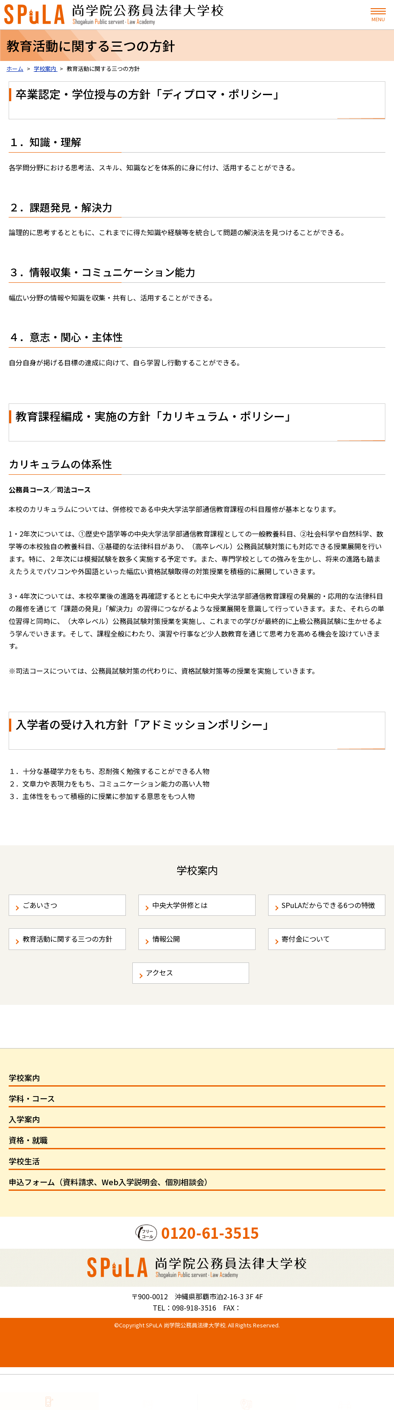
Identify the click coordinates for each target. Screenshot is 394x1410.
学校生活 (24, 1203)
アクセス (163, 1012)
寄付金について (311, 960)
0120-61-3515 (210, 1274)
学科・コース (32, 1140)
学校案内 (24, 1119)
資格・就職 (28, 1182)
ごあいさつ (43, 908)
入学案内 (24, 1161)
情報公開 (169, 960)
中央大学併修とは (185, 908)
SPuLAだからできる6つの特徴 (328, 914)
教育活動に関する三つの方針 (71, 966)
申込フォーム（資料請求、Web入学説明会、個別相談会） (110, 1224)
